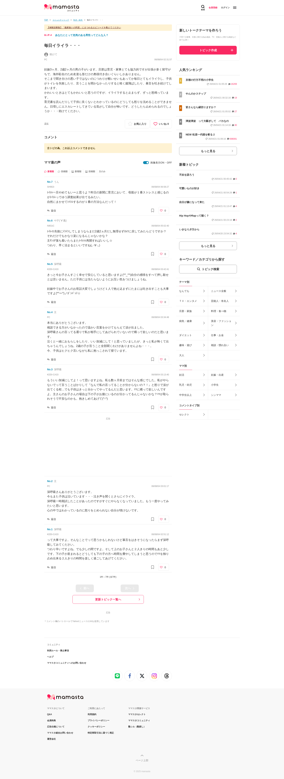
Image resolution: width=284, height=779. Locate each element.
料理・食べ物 (218, 311)
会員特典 (51, 720)
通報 (46, 123)
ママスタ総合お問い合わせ (60, 733)
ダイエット (185, 335)
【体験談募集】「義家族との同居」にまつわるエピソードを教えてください (84, 27)
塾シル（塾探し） (137, 727)
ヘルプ (50, 657)
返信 (53, 210)
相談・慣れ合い (220, 345)
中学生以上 (185, 394)
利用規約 (92, 714)
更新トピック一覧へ (108, 599)
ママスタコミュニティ (139, 720)
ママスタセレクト (137, 714)
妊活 (181, 374)
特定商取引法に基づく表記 (101, 733)
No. (50, 181)
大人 (181, 355)
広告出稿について (55, 727)
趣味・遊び (185, 345)
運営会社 (51, 739)
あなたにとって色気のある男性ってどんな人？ (81, 35)
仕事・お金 (217, 335)
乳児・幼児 (185, 384)
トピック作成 (208, 50)
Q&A (49, 714)
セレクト (184, 414)
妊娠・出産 (217, 374)
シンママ (216, 394)
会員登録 (213, 7)
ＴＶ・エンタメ (188, 301)
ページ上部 (142, 760)
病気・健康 (185, 321)
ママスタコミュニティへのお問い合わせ (66, 663)
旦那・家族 (185, 311)
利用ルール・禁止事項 (58, 651)
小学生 (215, 384)
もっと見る (208, 151)
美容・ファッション (221, 323)
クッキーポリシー (96, 727)
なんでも (184, 291)
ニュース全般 (218, 291)
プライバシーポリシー (98, 720)
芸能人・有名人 (220, 301)
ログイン (225, 7)
